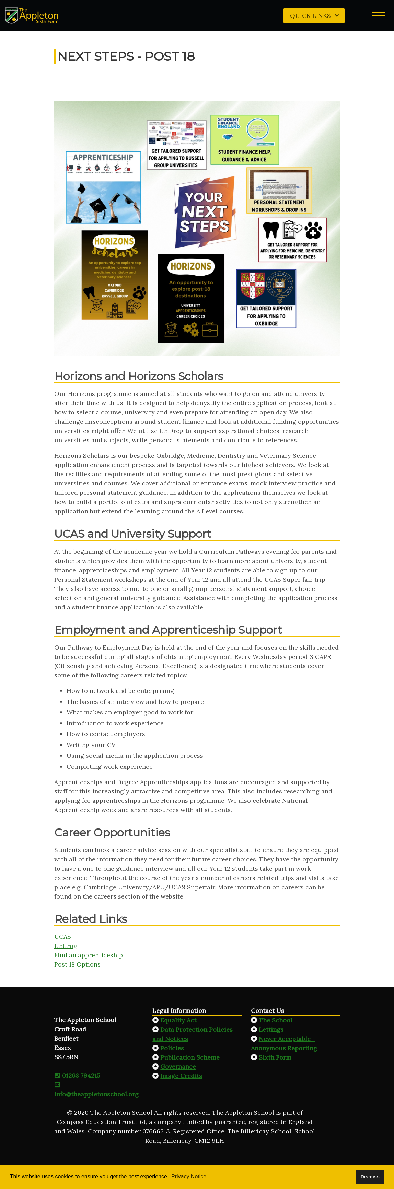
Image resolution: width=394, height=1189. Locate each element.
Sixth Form (275, 1057)
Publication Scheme (190, 1057)
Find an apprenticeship (88, 955)
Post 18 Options (77, 964)
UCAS (62, 936)
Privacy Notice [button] (188, 1176)
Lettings (271, 1029)
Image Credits (181, 1076)
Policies (172, 1048)
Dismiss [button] (369, 1176)
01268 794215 (77, 1075)
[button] (378, 15)
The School (275, 1020)
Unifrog (65, 946)
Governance (178, 1067)
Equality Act (178, 1020)
